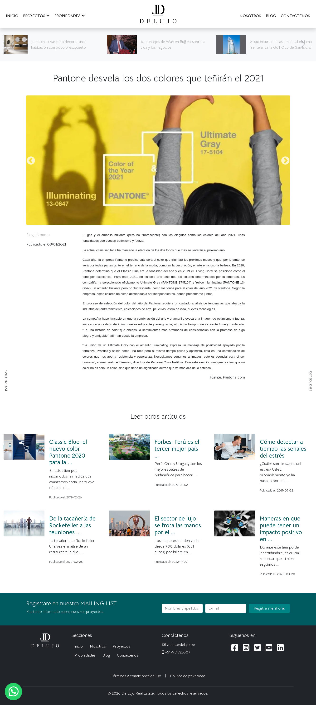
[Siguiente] (303, 45)
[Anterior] (13, 45)
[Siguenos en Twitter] (257, 648)
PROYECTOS (36, 16)
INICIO (12, 16)
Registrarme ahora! (269, 608)
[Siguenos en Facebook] (234, 648)
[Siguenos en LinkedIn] (280, 648)
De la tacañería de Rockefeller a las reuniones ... (72, 525)
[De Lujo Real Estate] (158, 13)
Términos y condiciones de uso (136, 676)
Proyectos (121, 646)
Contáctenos (127, 655)
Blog (30, 234)
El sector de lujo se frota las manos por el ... (178, 525)
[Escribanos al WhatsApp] (13, 691)
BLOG (271, 16)
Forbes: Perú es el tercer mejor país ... (177, 448)
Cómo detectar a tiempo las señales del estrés (283, 448)
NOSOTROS (250, 16)
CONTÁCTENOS (295, 16)
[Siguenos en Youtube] (269, 648)
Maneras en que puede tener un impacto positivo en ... (281, 529)
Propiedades (84, 655)
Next (285, 161)
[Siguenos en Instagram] (246, 648)
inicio (78, 646)
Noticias (43, 234)
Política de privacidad (187, 676)
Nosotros (98, 646)
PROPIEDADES (69, 16)
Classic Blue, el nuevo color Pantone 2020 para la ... (68, 452)
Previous (31, 161)
